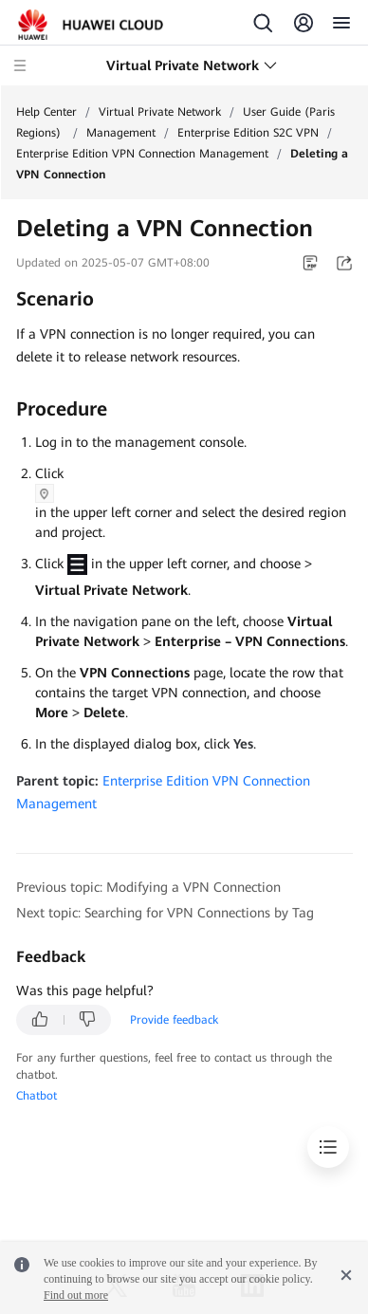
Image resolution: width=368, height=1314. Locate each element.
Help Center (46, 112)
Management (121, 132)
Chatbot (36, 1095)
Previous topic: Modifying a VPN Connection (148, 887)
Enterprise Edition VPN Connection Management (142, 153)
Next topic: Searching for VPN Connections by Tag (165, 912)
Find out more (76, 1295)
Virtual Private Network (160, 112)
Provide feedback (174, 1020)
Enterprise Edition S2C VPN (248, 132)
